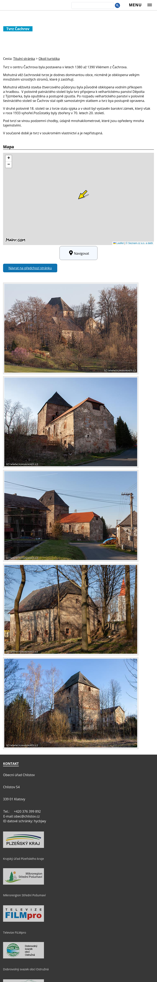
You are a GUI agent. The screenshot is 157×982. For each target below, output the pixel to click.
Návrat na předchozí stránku (30, 268)
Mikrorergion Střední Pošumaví (24, 895)
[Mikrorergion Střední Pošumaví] (23, 883)
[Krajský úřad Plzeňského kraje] (23, 847)
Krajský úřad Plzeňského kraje (23, 859)
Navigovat (78, 253)
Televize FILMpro (14, 932)
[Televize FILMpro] (23, 920)
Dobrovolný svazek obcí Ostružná (26, 969)
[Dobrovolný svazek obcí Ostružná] (23, 957)
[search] (92, 6)
